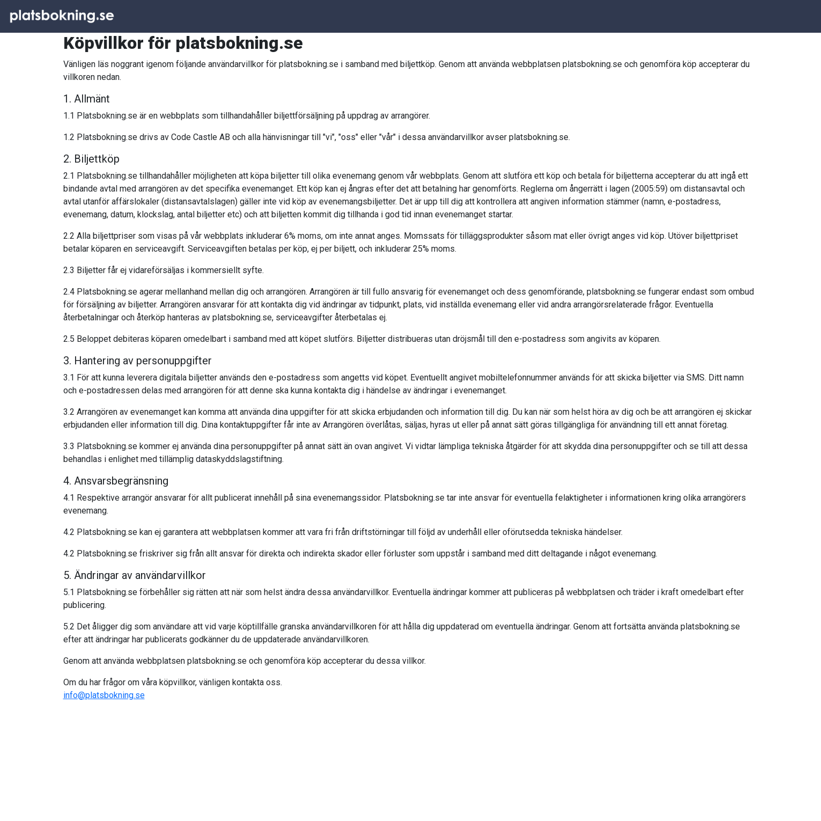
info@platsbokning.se (104, 695)
